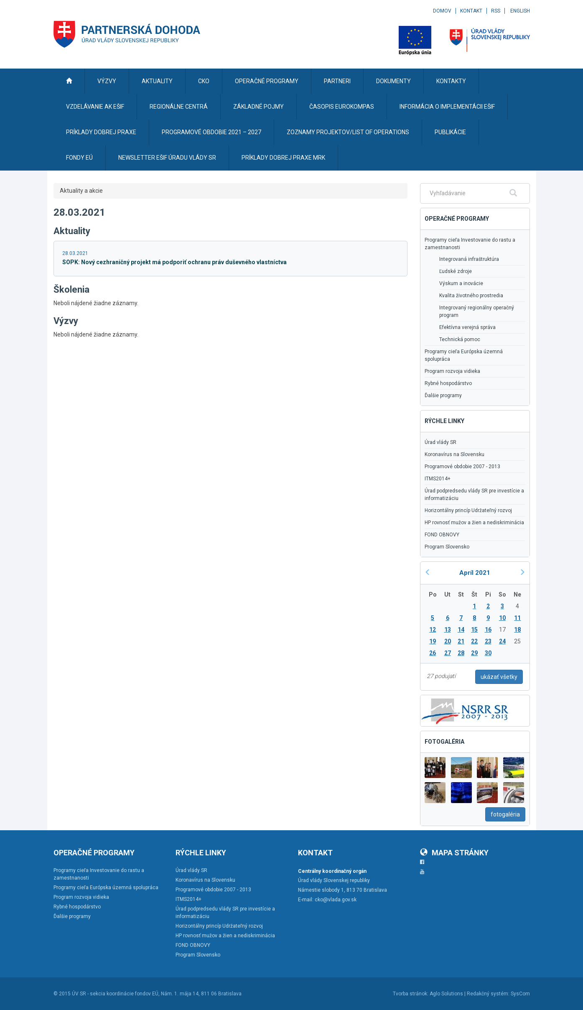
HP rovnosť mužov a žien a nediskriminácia (474, 522)
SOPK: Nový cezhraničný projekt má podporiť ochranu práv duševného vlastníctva (174, 262)
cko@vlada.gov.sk (335, 900)
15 (474, 629)
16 (488, 629)
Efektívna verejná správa (467, 327)
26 (432, 653)
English (520, 11)
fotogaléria (505, 814)
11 (517, 618)
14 (461, 629)
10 (502, 618)
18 (517, 629)
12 (432, 629)
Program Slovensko (447, 547)
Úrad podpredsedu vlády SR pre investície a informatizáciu (474, 494)
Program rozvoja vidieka (452, 371)
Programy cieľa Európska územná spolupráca (464, 355)
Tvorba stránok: (410, 994)
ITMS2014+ (438, 479)
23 (488, 641)
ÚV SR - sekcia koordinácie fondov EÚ (115, 994)
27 (447, 653)
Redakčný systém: (488, 994)
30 (488, 653)
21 (461, 641)
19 (432, 641)
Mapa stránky (454, 852)
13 (447, 629)
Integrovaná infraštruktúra (469, 259)
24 (502, 641)
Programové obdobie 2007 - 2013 (462, 466)
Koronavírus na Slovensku (454, 454)
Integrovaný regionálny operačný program (476, 311)
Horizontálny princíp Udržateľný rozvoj (468, 510)
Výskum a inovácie (461, 283)
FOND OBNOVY (442, 535)
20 (447, 641)
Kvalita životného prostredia (471, 295)
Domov (442, 11)
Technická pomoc (459, 339)
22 (474, 641)
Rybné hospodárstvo (448, 383)
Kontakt (471, 11)
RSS (495, 11)
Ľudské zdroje (455, 271)
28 (461, 653)
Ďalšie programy (443, 395)
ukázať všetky (499, 676)
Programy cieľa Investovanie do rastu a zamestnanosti (470, 243)
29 (474, 653)
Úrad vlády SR (440, 442)
